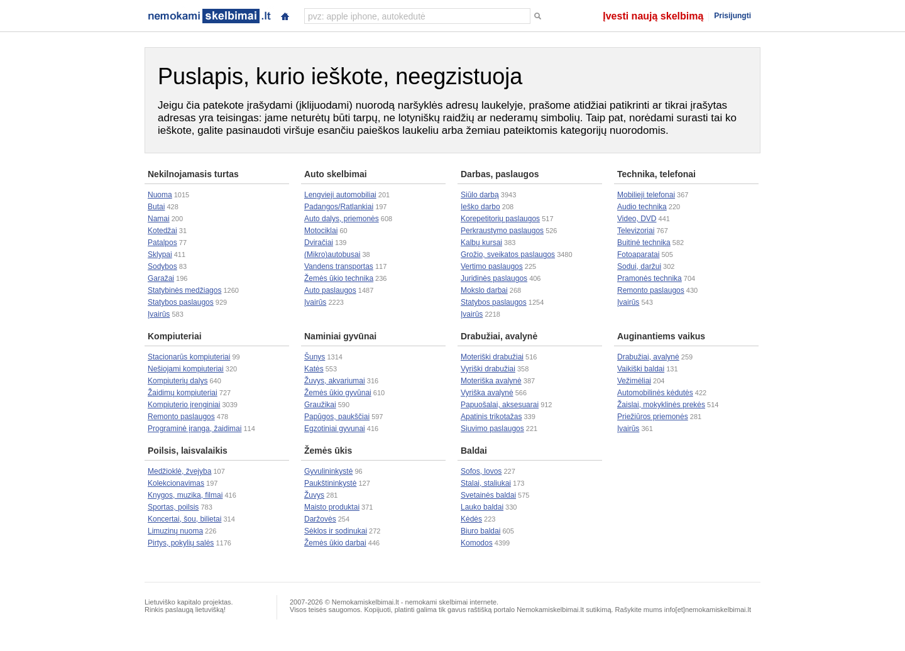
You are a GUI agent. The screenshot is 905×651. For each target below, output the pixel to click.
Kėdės (471, 519)
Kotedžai (162, 230)
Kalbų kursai (481, 242)
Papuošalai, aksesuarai (500, 404)
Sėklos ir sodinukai (335, 531)
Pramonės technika (649, 278)
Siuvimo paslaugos (492, 428)
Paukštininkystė (330, 483)
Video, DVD (636, 218)
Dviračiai (318, 242)
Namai (159, 218)
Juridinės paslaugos (494, 278)
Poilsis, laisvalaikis (188, 451)
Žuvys (314, 495)
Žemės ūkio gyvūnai (337, 392)
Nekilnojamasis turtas (193, 174)
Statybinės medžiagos (184, 290)
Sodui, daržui (639, 266)
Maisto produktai (331, 507)
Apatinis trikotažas (491, 416)
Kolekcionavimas (176, 483)
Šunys (314, 357)
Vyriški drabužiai (488, 368)
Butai (156, 206)
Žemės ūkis (328, 451)
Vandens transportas (338, 266)
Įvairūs (159, 314)
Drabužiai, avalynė (499, 336)
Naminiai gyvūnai (340, 336)
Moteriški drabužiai (492, 357)
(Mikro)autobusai (332, 254)
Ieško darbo (480, 206)
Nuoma (160, 194)
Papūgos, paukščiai (337, 416)
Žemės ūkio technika (338, 278)
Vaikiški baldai (640, 368)
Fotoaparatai (638, 254)
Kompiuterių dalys (177, 380)
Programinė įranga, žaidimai (194, 428)
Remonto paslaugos (650, 290)
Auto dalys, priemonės (341, 218)
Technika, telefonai (656, 174)
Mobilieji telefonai (646, 194)
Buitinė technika (644, 242)
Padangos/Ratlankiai (338, 206)
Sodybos (162, 266)
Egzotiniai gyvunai (334, 428)
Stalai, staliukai (486, 483)
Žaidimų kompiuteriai (182, 392)
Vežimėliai (634, 380)
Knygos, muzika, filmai (185, 495)
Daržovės (320, 519)
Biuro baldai (480, 531)
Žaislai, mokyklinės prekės (661, 404)
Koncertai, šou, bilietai (184, 519)
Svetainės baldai (488, 495)
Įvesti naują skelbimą (653, 16)
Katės (314, 368)
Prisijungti (732, 15)
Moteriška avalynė (491, 380)
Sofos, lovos (481, 471)
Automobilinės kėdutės (655, 392)
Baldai (474, 451)
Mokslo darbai (484, 290)
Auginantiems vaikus (661, 336)
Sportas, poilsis (173, 507)
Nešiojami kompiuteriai (186, 368)
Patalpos (162, 242)
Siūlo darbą (480, 194)
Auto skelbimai (335, 174)
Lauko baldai (482, 507)
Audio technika (642, 206)
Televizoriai (635, 230)
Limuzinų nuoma (175, 531)
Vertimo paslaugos (492, 266)
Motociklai (320, 230)
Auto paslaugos (330, 290)
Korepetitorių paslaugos (500, 218)
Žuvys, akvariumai (334, 380)
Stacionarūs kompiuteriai (189, 357)
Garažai (161, 278)
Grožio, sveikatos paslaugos (508, 254)
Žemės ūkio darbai (335, 543)
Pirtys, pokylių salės (181, 543)
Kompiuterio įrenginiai (184, 404)
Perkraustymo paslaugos (502, 230)
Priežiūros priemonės (652, 416)
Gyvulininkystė (328, 471)
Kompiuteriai (175, 336)
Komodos (477, 543)
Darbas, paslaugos (500, 174)
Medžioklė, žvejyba (179, 471)
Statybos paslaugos (181, 302)
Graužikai (320, 404)
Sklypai (160, 254)
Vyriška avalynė (487, 392)
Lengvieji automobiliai (340, 194)
